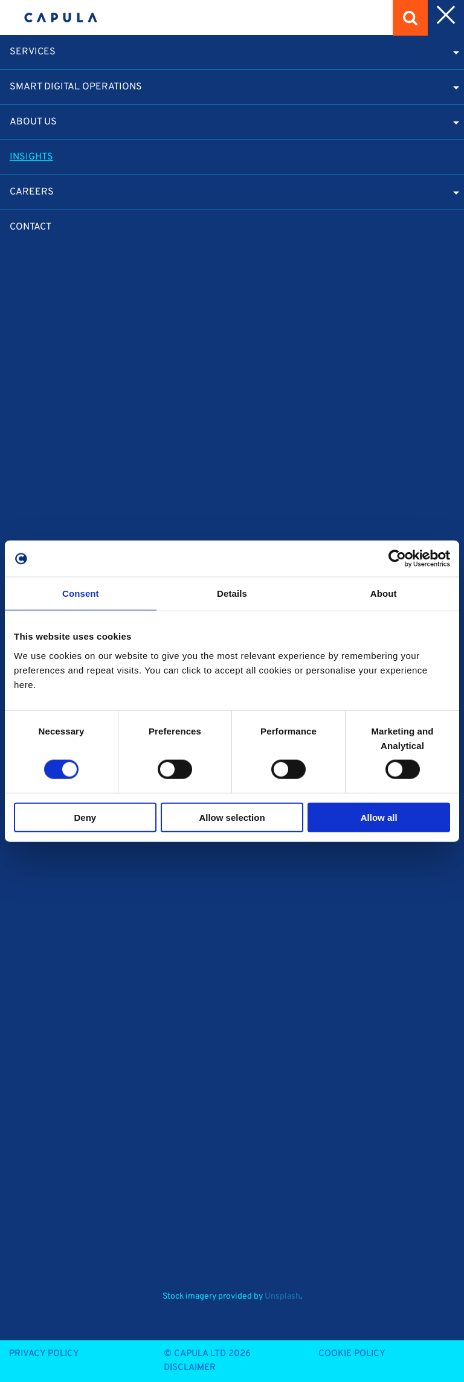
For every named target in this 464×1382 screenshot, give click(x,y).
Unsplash (282, 1296)
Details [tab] (232, 593)
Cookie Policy (351, 1353)
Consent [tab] (80, 593)
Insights (31, 157)
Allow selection (232, 817)
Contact (30, 227)
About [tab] (383, 593)
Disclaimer (190, 1367)
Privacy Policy (44, 1353)
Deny (85, 817)
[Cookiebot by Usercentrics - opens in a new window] (397, 559)
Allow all (379, 817)
